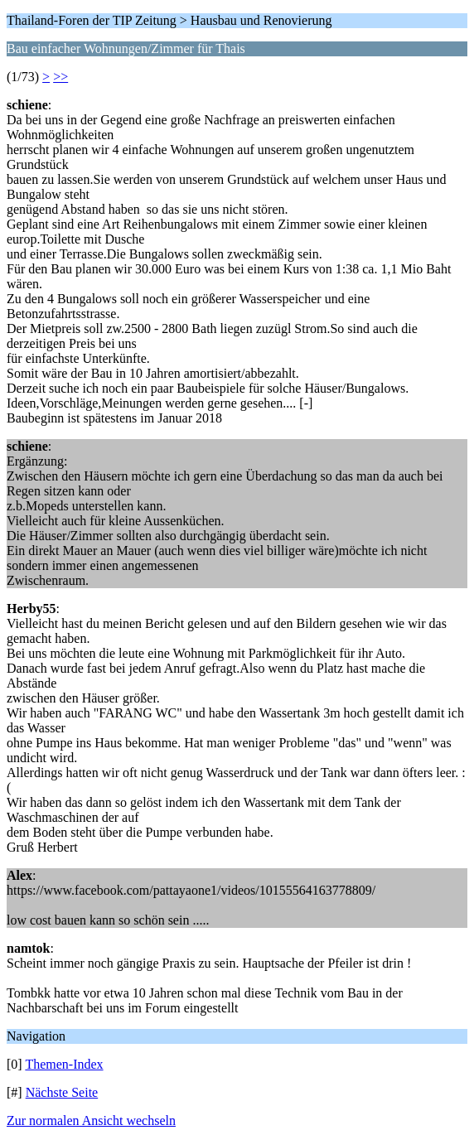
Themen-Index (64, 1064)
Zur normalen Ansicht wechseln (91, 1120)
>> (60, 77)
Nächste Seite (62, 1092)
